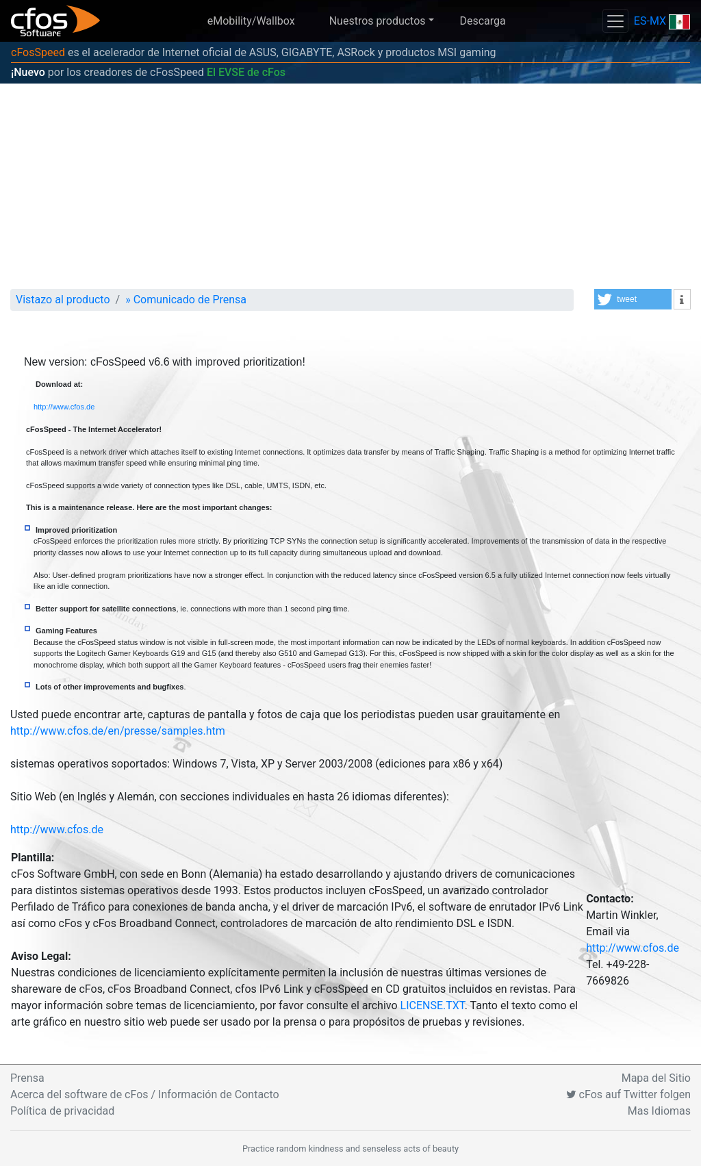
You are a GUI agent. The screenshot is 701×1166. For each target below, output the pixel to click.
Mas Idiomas (659, 1110)
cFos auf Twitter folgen (628, 1094)
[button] (633, 299)
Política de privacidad (62, 1110)
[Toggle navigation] (615, 21)
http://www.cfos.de (64, 407)
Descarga (482, 20)
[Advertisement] (350, 186)
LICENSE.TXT (432, 1005)
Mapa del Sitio (656, 1078)
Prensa (27, 1078)
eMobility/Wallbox (251, 20)
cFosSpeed (38, 52)
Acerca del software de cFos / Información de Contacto (144, 1094)
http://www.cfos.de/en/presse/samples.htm (117, 730)
